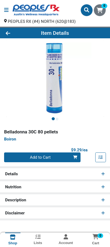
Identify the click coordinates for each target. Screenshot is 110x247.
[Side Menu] (6, 10)
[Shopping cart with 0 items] (100, 10)
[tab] (53, 118)
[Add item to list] (100, 157)
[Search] (86, 10)
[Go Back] (16, 33)
